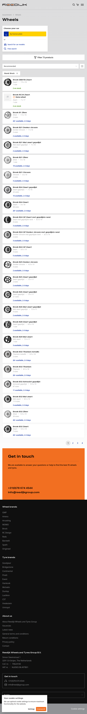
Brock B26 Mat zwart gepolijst (27, 307)
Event (4, 579)
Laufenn (6, 595)
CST (4, 599)
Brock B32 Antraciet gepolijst (26, 382)
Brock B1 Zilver (20, 112)
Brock (4, 528)
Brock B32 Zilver (20, 412)
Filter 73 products (43, 57)
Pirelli (4, 575)
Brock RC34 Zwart (21, 95)
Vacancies (6, 625)
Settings (31, 709)
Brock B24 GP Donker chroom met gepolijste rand (36, 232)
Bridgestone (7, 567)
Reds (4, 536)
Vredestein (7, 603)
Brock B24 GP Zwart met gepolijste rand (31, 217)
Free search (10, 48)
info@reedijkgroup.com (16, 684)
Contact (5, 646)
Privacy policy (8, 642)
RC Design (6, 532)
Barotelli (6, 540)
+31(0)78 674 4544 (14, 680)
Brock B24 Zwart (21, 202)
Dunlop (5, 591)
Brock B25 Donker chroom (25, 262)
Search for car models (14, 44)
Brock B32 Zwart (21, 426)
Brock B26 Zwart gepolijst (25, 292)
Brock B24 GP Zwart (22, 247)
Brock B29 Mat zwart (23, 337)
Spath (4, 544)
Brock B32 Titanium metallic (26, 352)
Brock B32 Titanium (22, 367)
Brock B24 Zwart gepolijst (25, 187)
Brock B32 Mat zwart (23, 397)
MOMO (5, 524)
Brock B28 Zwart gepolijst (25, 322)
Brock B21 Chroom (22, 172)
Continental (7, 571)
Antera (5, 516)
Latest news (7, 629)
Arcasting (6, 520)
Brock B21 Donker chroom (25, 127)
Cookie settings (78, 708)
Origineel (6, 548)
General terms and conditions (15, 633)
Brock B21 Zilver (20, 157)
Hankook (6, 583)
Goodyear (6, 563)
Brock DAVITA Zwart (22, 80)
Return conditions (10, 637)
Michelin (6, 587)
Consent (41, 709)
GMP (4, 512)
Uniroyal (6, 607)
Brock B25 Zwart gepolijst (25, 277)
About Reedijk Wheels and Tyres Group (19, 621)
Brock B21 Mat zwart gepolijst (27, 142)
